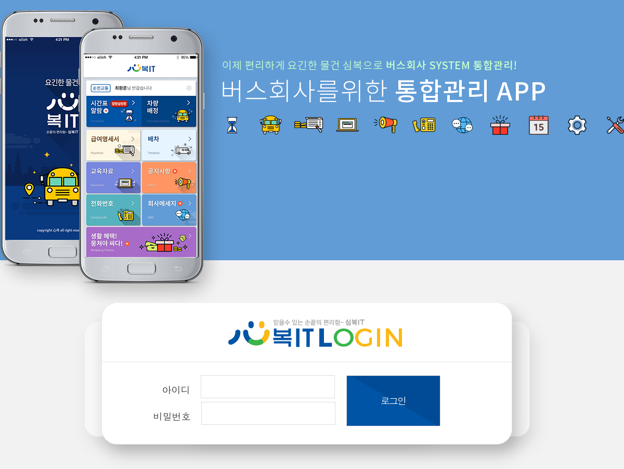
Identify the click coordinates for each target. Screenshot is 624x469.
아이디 (176, 389)
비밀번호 (172, 416)
